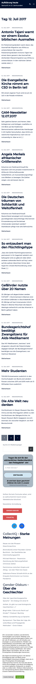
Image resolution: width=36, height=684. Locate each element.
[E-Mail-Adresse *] (18, 467)
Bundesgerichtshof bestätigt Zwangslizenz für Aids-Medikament (15, 332)
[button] (30, 4)
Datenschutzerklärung (17, 485)
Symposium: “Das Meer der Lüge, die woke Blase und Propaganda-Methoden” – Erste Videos (16, 622)
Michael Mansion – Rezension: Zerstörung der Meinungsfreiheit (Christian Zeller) (15, 561)
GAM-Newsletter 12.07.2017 (14, 114)
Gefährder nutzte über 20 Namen (14, 287)
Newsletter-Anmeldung (12, 504)
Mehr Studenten (13, 371)
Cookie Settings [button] (8, 677)
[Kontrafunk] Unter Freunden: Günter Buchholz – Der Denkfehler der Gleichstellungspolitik (17, 552)
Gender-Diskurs (12, 510)
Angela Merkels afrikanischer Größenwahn (13, 158)
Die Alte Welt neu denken (14, 403)
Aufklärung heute (9, 2)
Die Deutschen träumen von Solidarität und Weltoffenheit (12, 202)
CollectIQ (10, 517)
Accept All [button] (20, 677)
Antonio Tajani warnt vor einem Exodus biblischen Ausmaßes (17, 35)
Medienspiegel (17, 27)
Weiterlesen (5, 68)
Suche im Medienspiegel (12, 445)
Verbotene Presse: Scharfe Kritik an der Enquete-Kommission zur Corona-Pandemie (17, 576)
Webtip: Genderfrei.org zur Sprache (16, 617)
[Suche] (31, 449)
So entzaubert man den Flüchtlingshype (16, 245)
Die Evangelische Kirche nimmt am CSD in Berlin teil (15, 83)
